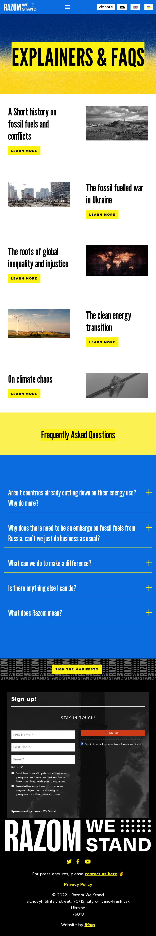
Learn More (24, 151)
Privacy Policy (78, 884)
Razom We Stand (45, 811)
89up (90, 925)
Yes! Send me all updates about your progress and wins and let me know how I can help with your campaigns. (39, 777)
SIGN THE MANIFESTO (77, 669)
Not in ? (17, 767)
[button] (67, 7)
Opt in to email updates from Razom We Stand (111, 744)
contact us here (101, 874)
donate (106, 7)
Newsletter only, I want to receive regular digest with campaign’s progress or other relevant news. (37, 790)
